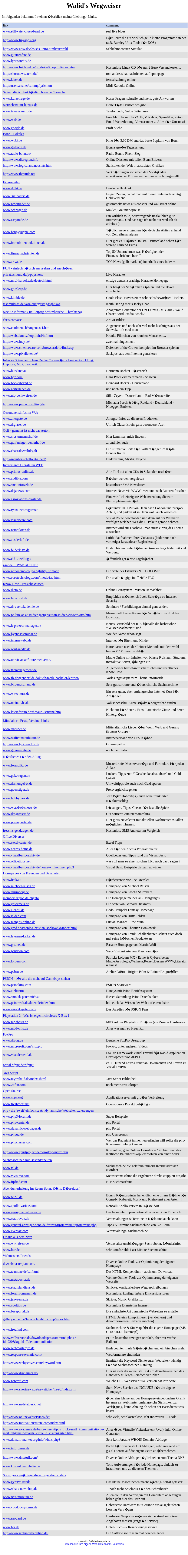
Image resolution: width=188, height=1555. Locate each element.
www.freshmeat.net (16, 1104)
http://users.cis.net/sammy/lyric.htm (27, 85)
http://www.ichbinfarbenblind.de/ (25, 1533)
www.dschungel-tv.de (17, 783)
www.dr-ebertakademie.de (21, 606)
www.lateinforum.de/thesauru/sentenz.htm (32, 712)
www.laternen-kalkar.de (19, 936)
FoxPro (8, 1034)
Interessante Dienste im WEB (23, 465)
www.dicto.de (12, 590)
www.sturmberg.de (16, 892)
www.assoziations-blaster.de (22, 499)
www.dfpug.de (13, 1040)
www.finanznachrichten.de (21, 253)
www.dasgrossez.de (16, 814)
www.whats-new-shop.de (20, 1488)
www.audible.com (15, 478)
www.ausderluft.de (16, 539)
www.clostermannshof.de (20, 436)
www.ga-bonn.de (14, 147)
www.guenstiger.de (16, 789)
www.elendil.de (13, 910)
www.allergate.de (15, 418)
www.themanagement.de (20, 670)
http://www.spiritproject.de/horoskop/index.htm (35, 1152)
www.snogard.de (14, 1518)
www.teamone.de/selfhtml (21, 1271)
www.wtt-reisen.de (16, 1243)
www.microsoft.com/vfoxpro (23, 1046)
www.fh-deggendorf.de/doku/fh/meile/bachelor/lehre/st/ (41, 678)
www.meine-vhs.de (16, 703)
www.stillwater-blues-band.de (23, 31)
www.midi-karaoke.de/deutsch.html (27, 280)
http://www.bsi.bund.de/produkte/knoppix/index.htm (39, 67)
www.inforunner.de (16, 1448)
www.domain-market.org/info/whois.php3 (31, 1439)
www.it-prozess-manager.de (22, 625)
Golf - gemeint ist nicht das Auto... (26, 430)
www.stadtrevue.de (16, 1218)
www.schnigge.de (15, 210)
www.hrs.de (11, 1527)
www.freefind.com (16, 1329)
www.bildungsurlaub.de (19, 684)
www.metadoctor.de (16, 1279)
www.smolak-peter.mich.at (21, 997)
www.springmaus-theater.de (22, 1212)
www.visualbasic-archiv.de (21, 855)
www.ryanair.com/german (20, 510)
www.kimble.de (13, 297)
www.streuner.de (14, 729)
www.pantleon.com (16, 951)
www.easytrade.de (15, 220)
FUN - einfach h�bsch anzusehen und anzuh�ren (38, 268)
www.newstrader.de (16, 204)
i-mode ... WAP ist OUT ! (20, 565)
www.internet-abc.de (17, 640)
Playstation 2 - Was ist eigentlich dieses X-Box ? (36, 1015)
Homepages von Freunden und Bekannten (31, 873)
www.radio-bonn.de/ (17, 153)
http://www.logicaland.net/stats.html (27, 165)
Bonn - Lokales (13, 134)
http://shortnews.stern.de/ (20, 73)
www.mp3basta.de (15, 1022)
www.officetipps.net (16, 861)
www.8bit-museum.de (18, 1497)
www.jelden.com (14, 916)
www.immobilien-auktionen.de (24, 242)
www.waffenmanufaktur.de (21, 738)
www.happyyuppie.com (19, 232)
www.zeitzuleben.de (17, 389)
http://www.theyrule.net (19, 174)
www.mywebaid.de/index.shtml (24, 1079)
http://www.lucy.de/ (16, 341)
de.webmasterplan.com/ (19, 1263)
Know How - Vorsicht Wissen (23, 584)
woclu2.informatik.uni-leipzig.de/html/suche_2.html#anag (42, 312)
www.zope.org (13, 1097)
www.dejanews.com (16, 491)
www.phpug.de (13, 1134)
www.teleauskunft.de (17, 111)
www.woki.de (12, 140)
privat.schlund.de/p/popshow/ (23, 274)
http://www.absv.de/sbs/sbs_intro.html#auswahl (35, 49)
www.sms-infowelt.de (18, 485)
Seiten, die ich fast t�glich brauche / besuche (34, 92)
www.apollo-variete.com (20, 1206)
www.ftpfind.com (15, 1182)
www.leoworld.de (15, 598)
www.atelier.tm (13, 991)
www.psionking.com (17, 985)
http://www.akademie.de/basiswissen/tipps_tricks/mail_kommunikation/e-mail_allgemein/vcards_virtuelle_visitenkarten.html (53, 1431)
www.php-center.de (16, 1122)
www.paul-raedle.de (16, 649)
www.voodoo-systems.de (20, 1507)
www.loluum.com (15, 961)
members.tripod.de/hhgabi (21, 898)
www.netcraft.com (15, 1381)
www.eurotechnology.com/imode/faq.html (31, 577)
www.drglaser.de (14, 424)
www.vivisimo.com (16, 1176)
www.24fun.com (14, 1085)
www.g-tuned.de (14, 944)
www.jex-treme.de (15, 1299)
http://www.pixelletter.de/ (20, 353)
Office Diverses (13, 836)
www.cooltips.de (14, 1305)
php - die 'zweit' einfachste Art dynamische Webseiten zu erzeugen (48, 1110)
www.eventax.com (15, 1231)
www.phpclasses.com (17, 1142)
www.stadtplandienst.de (19, 1287)
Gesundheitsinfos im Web (20, 412)
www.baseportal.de (16, 1311)
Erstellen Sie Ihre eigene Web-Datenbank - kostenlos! (94, 1544)
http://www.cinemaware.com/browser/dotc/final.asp (38, 347)
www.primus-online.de (18, 471)
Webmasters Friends (17, 1256)
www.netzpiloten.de (16, 530)
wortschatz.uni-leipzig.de (20, 105)
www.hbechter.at (14, 370)
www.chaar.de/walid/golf (20, 451)
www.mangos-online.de (19, 922)
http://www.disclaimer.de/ (20, 1373)
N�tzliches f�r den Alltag (22, 757)
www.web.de (12, 119)
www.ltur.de (11, 1250)
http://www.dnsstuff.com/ (20, 1457)
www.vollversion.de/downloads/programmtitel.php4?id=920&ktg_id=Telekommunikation (39, 1339)
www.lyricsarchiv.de (17, 61)
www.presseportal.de (17, 822)
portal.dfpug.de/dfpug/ (18, 1065)
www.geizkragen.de (16, 775)
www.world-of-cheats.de (20, 807)
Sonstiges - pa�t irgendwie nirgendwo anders (34, 1475)
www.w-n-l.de (12, 1197)
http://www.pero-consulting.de (23, 404)
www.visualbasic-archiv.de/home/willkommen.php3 (38, 867)
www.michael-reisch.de (19, 886)
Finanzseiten (11, 182)
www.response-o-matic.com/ (22, 1354)
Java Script (10, 1073)
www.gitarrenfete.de (17, 55)
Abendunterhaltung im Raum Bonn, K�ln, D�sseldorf (41, 1188)
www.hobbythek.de (16, 798)
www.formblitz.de (15, 765)
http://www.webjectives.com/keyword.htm (32, 1363)
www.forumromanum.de (19, 1293)
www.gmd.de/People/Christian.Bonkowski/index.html (40, 928)
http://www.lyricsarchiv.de (21, 744)
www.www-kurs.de (16, 693)
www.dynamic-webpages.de (22, 1128)
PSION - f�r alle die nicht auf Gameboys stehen (36, 978)
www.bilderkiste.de (16, 550)
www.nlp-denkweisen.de (20, 395)
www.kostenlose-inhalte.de (21, 1466)
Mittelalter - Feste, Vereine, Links (26, 720)
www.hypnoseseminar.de (20, 634)
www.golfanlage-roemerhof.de (24, 442)
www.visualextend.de (17, 1054)
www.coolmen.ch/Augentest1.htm (26, 328)
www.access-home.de (17, 849)
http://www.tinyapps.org (19, 40)
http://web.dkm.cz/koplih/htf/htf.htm (28, 335)
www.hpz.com (13, 377)
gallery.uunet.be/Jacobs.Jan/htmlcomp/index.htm (36, 1319)
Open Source (12, 1091)
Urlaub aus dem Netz (17, 1237)
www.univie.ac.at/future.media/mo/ (27, 660)
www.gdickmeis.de (16, 904)
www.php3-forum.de (17, 1116)
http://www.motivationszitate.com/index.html (34, 1423)
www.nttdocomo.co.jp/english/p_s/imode (31, 571)
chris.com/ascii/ (13, 320)
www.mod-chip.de (15, 1028)
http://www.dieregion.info (20, 159)
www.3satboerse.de (16, 196)
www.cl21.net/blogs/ (17, 559)
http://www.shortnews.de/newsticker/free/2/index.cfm (39, 1389)
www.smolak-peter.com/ (19, 1009)
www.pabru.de (13, 971)
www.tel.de (11, 1168)
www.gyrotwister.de (16, 1482)
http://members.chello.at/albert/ (24, 459)
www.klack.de (12, 79)
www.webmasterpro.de (18, 1348)
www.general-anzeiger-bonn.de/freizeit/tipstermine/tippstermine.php (49, 1225)
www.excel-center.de (17, 842)
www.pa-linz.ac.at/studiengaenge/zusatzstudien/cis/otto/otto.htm (47, 615)
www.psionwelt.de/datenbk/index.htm (29, 1003)
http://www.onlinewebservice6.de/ (26, 1417)
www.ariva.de (12, 261)
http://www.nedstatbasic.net (22, 1404)
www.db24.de (12, 188)
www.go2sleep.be (15, 289)
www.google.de (13, 128)
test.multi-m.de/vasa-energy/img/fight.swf (31, 304)
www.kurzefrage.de (16, 98)
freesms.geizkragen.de (18, 830)
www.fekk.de (12, 879)
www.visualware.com (17, 520)
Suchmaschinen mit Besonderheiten (27, 1160)
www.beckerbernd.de (17, 383)
